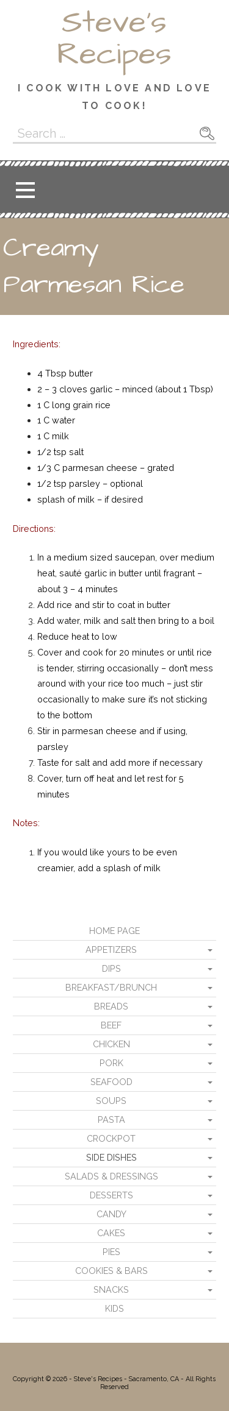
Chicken (111, 1044)
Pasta (111, 1119)
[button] (25, 189)
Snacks (111, 1289)
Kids (114, 1308)
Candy (111, 1214)
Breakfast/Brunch (111, 987)
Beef (111, 1025)
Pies (111, 1252)
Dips (111, 968)
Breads (111, 1006)
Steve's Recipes (114, 38)
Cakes (111, 1233)
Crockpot (111, 1138)
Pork (111, 1063)
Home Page (114, 930)
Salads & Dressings (111, 1176)
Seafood (111, 1082)
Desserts (111, 1195)
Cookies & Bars (111, 1270)
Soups (111, 1100)
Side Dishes (111, 1157)
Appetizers (111, 949)
